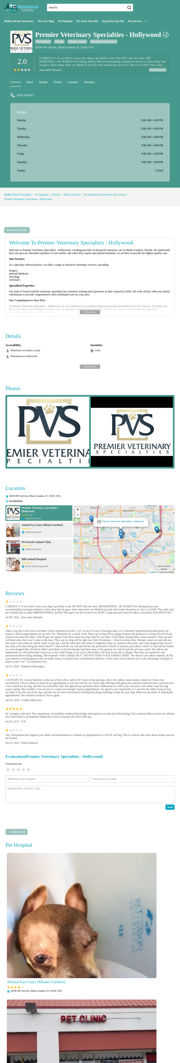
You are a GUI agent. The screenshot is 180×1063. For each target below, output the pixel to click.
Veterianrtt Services (76, 1034)
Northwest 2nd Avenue (103, 41)
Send (170, 807)
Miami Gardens (77, 41)
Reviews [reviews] (89, 82)
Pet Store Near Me (87, 21)
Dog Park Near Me (113, 21)
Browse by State (17, 230)
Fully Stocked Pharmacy (81, 1039)
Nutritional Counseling (78, 1043)
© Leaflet (151, 573)
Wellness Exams (90, 1056)
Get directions (15, 501)
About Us (57, 1034)
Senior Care (88, 1052)
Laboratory (103, 1039)
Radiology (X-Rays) (68, 1052)
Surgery (102, 1052)
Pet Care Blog (46, 21)
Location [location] (73, 82)
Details (43, 82)
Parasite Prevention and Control (76, 1048)
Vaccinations (116, 1052)
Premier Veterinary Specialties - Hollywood (28, 199)
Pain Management (104, 1043)
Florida (59, 41)
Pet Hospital (65, 21)
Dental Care (58, 1039)
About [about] (29, 82)
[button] (121, 536)
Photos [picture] (58, 82)
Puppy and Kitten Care (108, 1048)
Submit (43, 1030)
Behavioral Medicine (116, 1034)
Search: (53, 7)
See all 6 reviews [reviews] (157, 70)
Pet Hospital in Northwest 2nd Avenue (105, 195)
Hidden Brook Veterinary (19, 21)
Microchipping (120, 1039)
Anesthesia (96, 1034)
